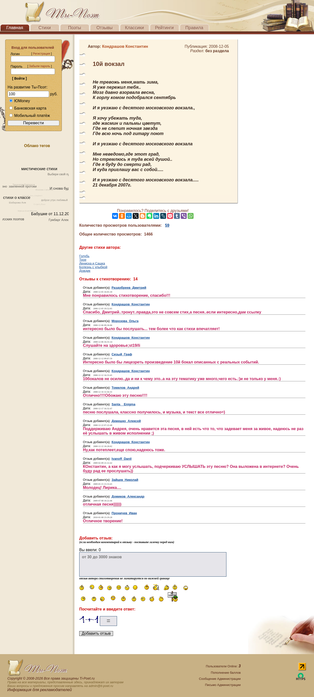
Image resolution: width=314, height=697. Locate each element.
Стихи (45, 27)
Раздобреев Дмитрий (129, 287)
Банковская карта (27, 108)
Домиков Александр (128, 496)
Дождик (84, 271)
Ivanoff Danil (122, 459)
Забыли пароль (39, 66)
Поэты (74, 27)
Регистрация (41, 53)
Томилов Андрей (125, 387)
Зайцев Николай (125, 480)
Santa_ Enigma (123, 404)
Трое (82, 259)
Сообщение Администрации (220, 679)
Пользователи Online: (223, 666)
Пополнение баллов (226, 672)
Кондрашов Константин (131, 304)
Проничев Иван (124, 513)
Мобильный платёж (29, 115)
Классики (134, 27)
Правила (194, 27)
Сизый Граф (122, 354)
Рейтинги (164, 27)
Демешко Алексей (126, 421)
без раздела (217, 51)
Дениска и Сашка (92, 263)
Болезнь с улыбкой (93, 267)
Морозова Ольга (125, 321)
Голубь (84, 256)
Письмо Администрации (223, 685)
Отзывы (104, 27)
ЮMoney (19, 101)
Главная (14, 27)
